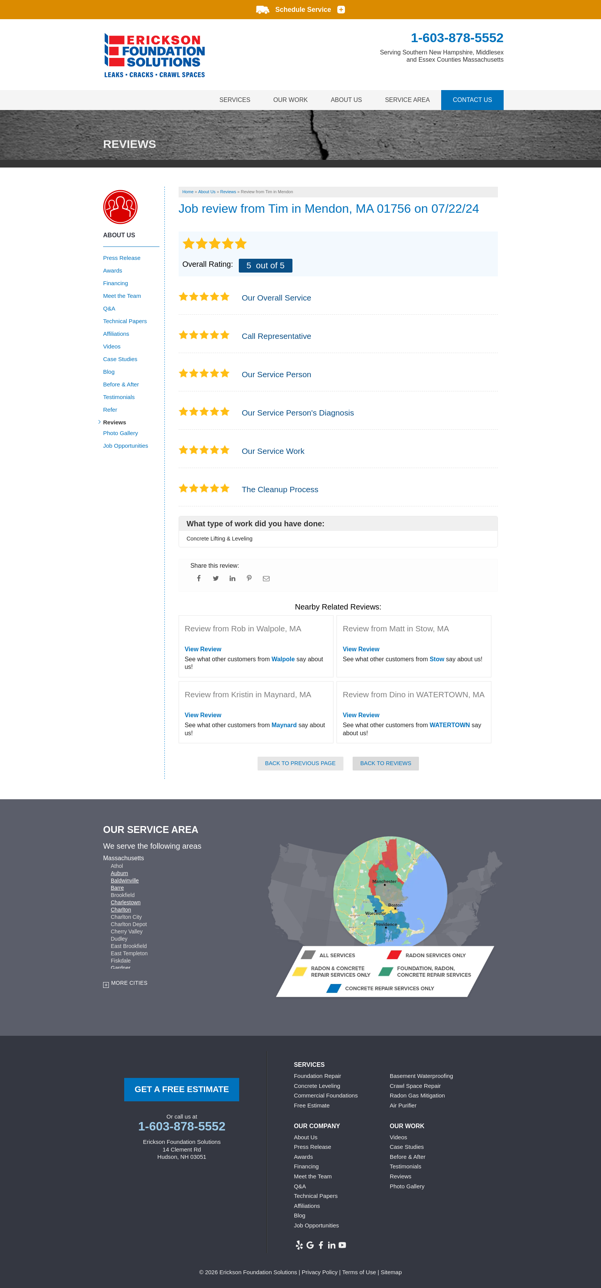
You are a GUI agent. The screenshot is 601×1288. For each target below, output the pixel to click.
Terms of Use (359, 1272)
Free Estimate (312, 1105)
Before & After (121, 384)
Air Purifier (403, 1105)
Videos (112, 346)
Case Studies (120, 359)
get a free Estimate (182, 1089)
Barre (117, 888)
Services (234, 100)
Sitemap (391, 1272)
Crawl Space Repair (415, 1086)
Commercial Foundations (326, 1095)
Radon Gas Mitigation (417, 1095)
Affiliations (116, 333)
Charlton (121, 910)
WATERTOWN (450, 725)
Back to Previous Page (300, 763)
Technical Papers (125, 321)
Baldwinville (125, 880)
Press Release (122, 258)
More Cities (129, 983)
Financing (115, 283)
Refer (110, 409)
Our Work (290, 100)
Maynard (284, 725)
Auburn (119, 873)
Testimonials (119, 397)
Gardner (120, 968)
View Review (203, 649)
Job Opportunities (125, 445)
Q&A (109, 308)
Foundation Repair (317, 1076)
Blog (109, 371)
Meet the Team (122, 295)
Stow (437, 659)
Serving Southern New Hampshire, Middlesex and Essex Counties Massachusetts (442, 56)
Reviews (114, 422)
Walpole (283, 659)
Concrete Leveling (317, 1086)
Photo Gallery (120, 433)
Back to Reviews (385, 763)
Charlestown (126, 902)
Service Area (407, 100)
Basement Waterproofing (421, 1076)
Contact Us (472, 100)
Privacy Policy (319, 1272)
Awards (112, 270)
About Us (346, 100)
